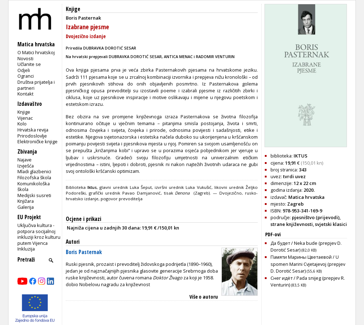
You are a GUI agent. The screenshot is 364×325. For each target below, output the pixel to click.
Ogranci (25, 76)
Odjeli (23, 70)
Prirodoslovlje (32, 136)
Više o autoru (203, 296)
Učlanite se (29, 64)
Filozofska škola (34, 177)
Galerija (25, 207)
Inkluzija (26, 249)
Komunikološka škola (33, 186)
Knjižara (25, 201)
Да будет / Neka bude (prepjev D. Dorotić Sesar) (306, 246)
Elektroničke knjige (37, 141)
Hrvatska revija (32, 130)
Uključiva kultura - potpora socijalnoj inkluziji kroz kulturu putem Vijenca (38, 234)
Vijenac (25, 118)
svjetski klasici (331, 224)
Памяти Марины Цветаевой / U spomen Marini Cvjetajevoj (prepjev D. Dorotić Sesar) (308, 264)
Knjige (23, 112)
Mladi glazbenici (34, 171)
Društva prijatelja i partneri (36, 85)
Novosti (25, 58)
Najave (24, 159)
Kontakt (25, 94)
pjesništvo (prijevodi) (315, 217)
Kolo (22, 123)
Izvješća (25, 165)
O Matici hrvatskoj (36, 52)
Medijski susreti (34, 195)
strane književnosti (292, 224)
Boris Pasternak (84, 252)
